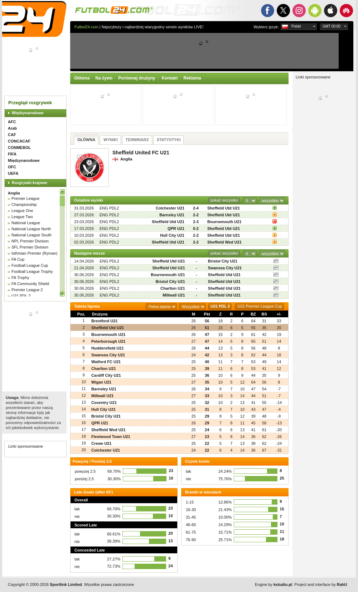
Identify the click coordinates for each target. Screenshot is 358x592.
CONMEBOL (19, 147)
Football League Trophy (32, 271)
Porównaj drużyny (136, 78)
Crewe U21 (101, 443)
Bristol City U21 (222, 261)
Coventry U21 (104, 402)
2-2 (196, 215)
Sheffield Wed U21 (224, 242)
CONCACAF (19, 141)
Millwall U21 (174, 295)
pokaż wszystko (224, 200)
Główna (82, 78)
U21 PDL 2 (20, 296)
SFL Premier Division (29, 247)
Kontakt (170, 78)
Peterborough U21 (108, 341)
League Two (22, 217)
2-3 (196, 222)
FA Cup (17, 259)
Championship (24, 204)
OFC (12, 167)
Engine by (273, 584)
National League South (31, 235)
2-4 (196, 208)
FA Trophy (20, 277)
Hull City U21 (172, 235)
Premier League (25, 198)
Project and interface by (320, 584)
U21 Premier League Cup (259, 306)
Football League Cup (29, 265)
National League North (31, 229)
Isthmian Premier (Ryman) (34, 253)
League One (22, 210)
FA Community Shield (30, 283)
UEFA (13, 173)
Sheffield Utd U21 (223, 208)
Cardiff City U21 (106, 375)
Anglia (14, 193)
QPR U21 (176, 228)
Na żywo (103, 78)
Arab (12, 128)
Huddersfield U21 (107, 348)
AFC (12, 122)
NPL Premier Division (30, 241)
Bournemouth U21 (224, 222)
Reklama (192, 78)
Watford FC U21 (106, 362)
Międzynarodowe (28, 113)
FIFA (12, 154)
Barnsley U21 (171, 215)
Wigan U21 (101, 382)
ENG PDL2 (109, 208)
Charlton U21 (172, 288)
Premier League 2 (27, 290)
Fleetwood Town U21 (110, 436)
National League (25, 223)
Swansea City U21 (225, 268)
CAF (12, 135)
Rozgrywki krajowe (29, 183)
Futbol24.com (86, 27)
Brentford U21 (104, 321)
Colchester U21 (170, 208)
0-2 (196, 228)
